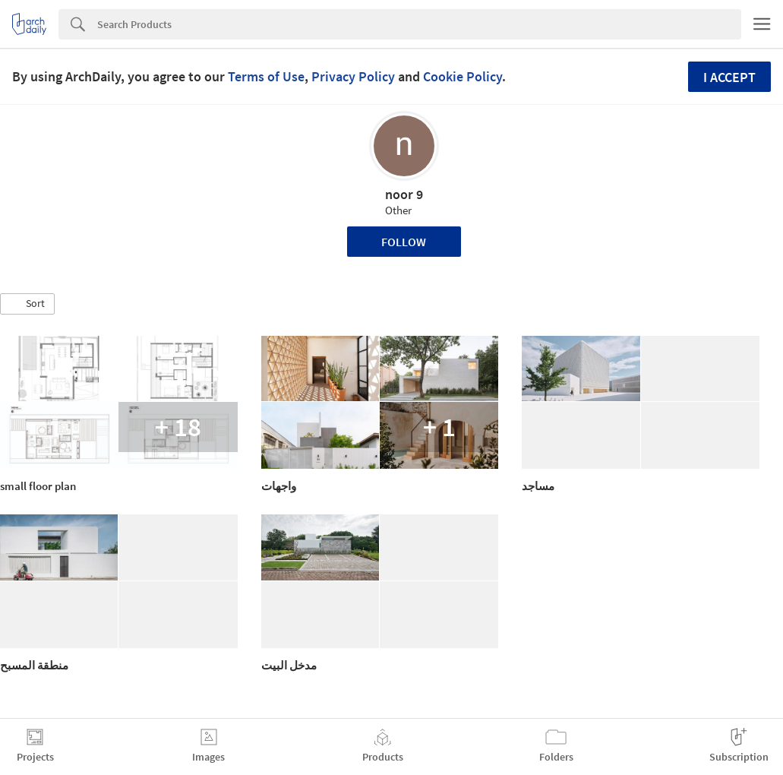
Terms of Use (266, 76)
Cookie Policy (462, 76)
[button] (27, 304)
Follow (403, 241)
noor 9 (404, 194)
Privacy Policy (353, 76)
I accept (729, 77)
